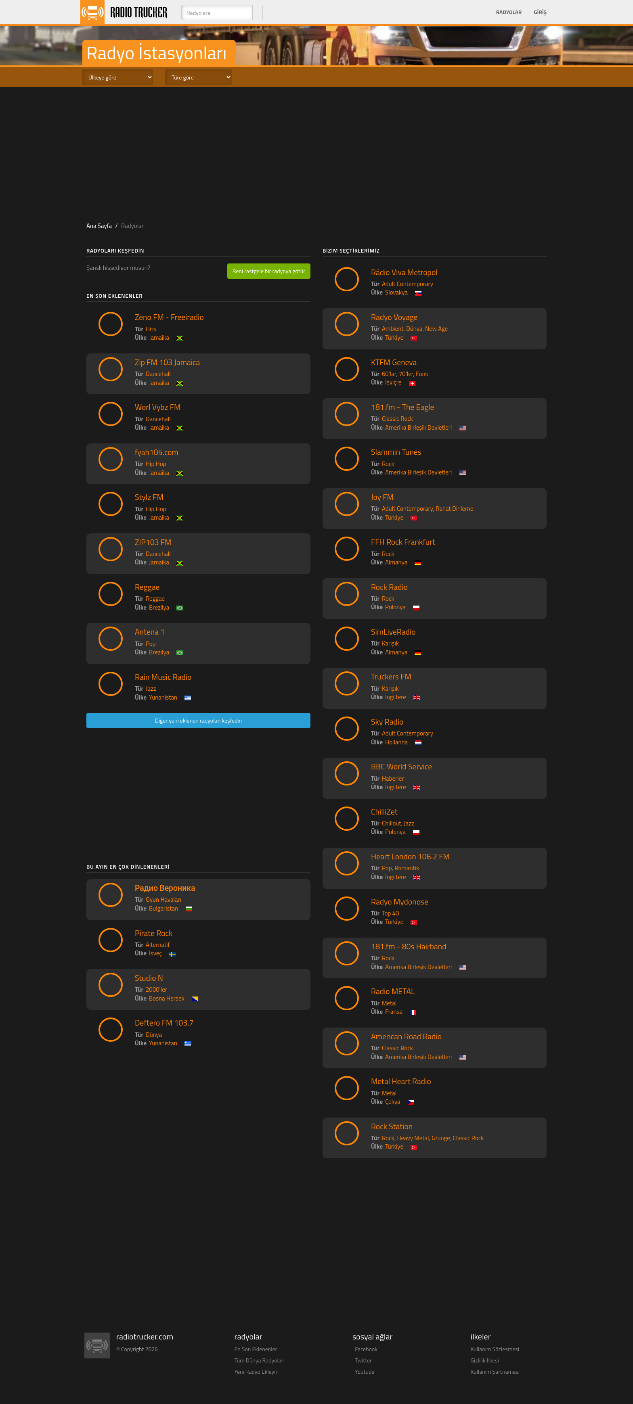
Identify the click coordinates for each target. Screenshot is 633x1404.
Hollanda (396, 742)
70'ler (406, 373)
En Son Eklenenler (256, 1349)
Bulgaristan (163, 908)
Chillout (391, 823)
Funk (422, 373)
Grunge (441, 1138)
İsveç (155, 953)
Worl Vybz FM (157, 407)
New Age (436, 328)
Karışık (390, 643)
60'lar (389, 373)
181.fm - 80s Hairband (408, 946)
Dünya (154, 1034)
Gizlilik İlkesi (485, 1360)
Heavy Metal (413, 1138)
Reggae (147, 587)
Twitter (363, 1360)
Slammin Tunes (396, 452)
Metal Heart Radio (401, 1081)
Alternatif (158, 944)
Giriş (540, 12)
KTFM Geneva (394, 362)
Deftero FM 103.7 (164, 1023)
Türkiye (394, 337)
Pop (151, 643)
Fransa (393, 1011)
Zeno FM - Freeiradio (169, 317)
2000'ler (156, 989)
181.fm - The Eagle (402, 407)
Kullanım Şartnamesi (495, 1371)
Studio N (149, 978)
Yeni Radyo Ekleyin (257, 1371)
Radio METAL (393, 991)
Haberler (393, 778)
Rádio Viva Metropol (404, 272)
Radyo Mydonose (399, 902)
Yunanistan (163, 697)
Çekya (392, 1101)
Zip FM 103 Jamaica (167, 362)
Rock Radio (389, 587)
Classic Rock (397, 418)
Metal (389, 1003)
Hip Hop (156, 463)
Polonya (395, 607)
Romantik (406, 868)
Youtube (364, 1371)
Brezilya (159, 607)
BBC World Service (401, 766)
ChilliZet (384, 812)
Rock (388, 463)
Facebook (366, 1349)
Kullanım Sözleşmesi (495, 1349)
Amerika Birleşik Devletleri (418, 427)
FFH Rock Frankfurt (403, 542)
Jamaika (159, 337)
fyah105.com (156, 452)
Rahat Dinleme (454, 508)
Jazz (151, 688)
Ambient (393, 328)
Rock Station (392, 1126)
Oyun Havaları (163, 899)
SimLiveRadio (393, 632)
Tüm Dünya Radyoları (260, 1360)
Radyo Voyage (394, 317)
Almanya (396, 562)
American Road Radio (406, 1036)
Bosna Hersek (166, 998)
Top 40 (390, 913)
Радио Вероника (165, 888)
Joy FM (382, 497)
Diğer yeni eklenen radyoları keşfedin (198, 720)
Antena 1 (150, 632)
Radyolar (509, 12)
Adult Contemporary (407, 283)
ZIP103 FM (153, 542)
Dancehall (158, 373)
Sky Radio (387, 722)
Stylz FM (149, 497)
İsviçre (393, 382)
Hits (151, 329)
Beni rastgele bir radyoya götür (269, 271)
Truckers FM (391, 677)
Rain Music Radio (163, 677)
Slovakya (396, 292)
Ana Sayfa (99, 225)
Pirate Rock (153, 933)
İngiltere (395, 697)
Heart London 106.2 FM (410, 856)
